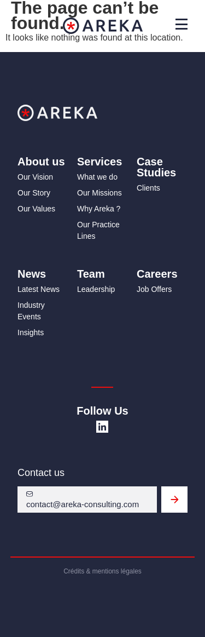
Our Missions (99, 192)
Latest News (38, 289)
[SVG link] (102, 427)
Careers (157, 274)
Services (99, 162)
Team (91, 274)
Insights (30, 332)
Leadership (96, 289)
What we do (97, 177)
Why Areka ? (98, 208)
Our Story (33, 192)
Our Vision (35, 177)
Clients (148, 187)
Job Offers (154, 289)
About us (41, 162)
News (31, 274)
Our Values (36, 208)
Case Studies (156, 167)
